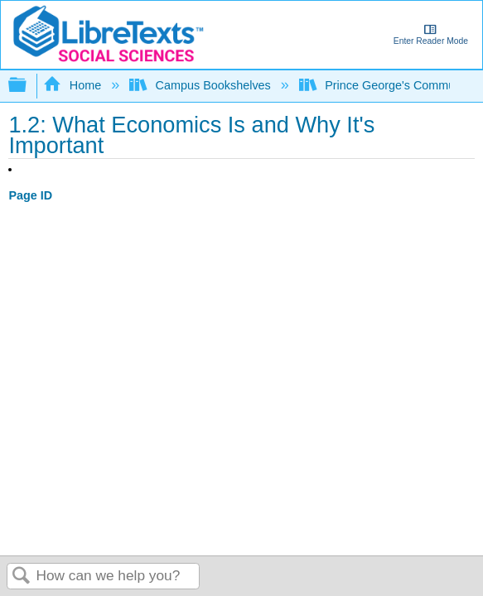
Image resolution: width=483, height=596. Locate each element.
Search (21, 576)
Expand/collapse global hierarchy (28, 85)
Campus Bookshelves (201, 85)
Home (73, 85)
